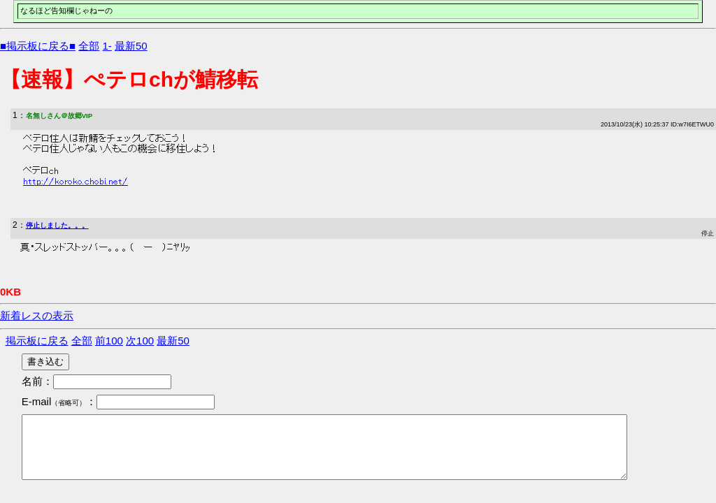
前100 (109, 341)
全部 (88, 46)
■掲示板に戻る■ (38, 46)
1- (106, 46)
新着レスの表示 (36, 315)
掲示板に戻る (37, 341)
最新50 (131, 46)
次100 (140, 341)
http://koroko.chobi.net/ (75, 182)
